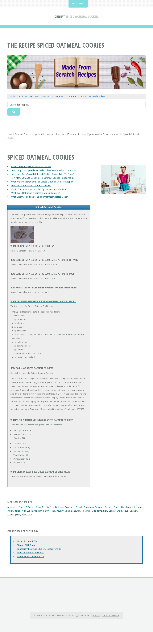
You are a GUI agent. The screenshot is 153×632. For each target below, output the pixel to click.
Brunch (79, 507)
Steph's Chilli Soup (26, 544)
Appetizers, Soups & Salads (20, 507)
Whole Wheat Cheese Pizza (30, 556)
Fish (123, 507)
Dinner (116, 507)
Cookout (99, 507)
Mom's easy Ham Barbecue (30, 552)
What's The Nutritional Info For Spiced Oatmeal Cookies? (39, 189)
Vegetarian (26, 514)
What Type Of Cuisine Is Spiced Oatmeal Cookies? (35, 192)
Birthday (59, 507)
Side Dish (86, 510)
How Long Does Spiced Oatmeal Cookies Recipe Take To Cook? (42, 173)
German (138, 507)
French (129, 507)
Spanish (133, 510)
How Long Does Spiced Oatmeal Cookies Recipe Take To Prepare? (44, 170)
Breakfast (69, 507)
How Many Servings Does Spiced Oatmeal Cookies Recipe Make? (42, 177)
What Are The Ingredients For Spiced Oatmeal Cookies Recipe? (42, 181)
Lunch (30, 510)
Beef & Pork (48, 507)
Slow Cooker (109, 510)
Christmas (89, 507)
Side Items (97, 510)
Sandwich (75, 510)
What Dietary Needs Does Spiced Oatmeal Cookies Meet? (39, 196)
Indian (10, 510)
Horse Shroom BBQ (27, 541)
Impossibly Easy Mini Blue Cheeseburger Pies (39, 548)
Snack (119, 510)
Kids (24, 510)
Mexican (38, 510)
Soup (126, 510)
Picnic (52, 510)
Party (46, 510)
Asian (38, 507)
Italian (17, 510)
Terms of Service (110, 615)
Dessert (60, 16)
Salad (67, 510)
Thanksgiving (13, 514)
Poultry (59, 510)
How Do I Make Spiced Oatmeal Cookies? (31, 185)
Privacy (96, 615)
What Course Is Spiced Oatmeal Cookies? (31, 166)
